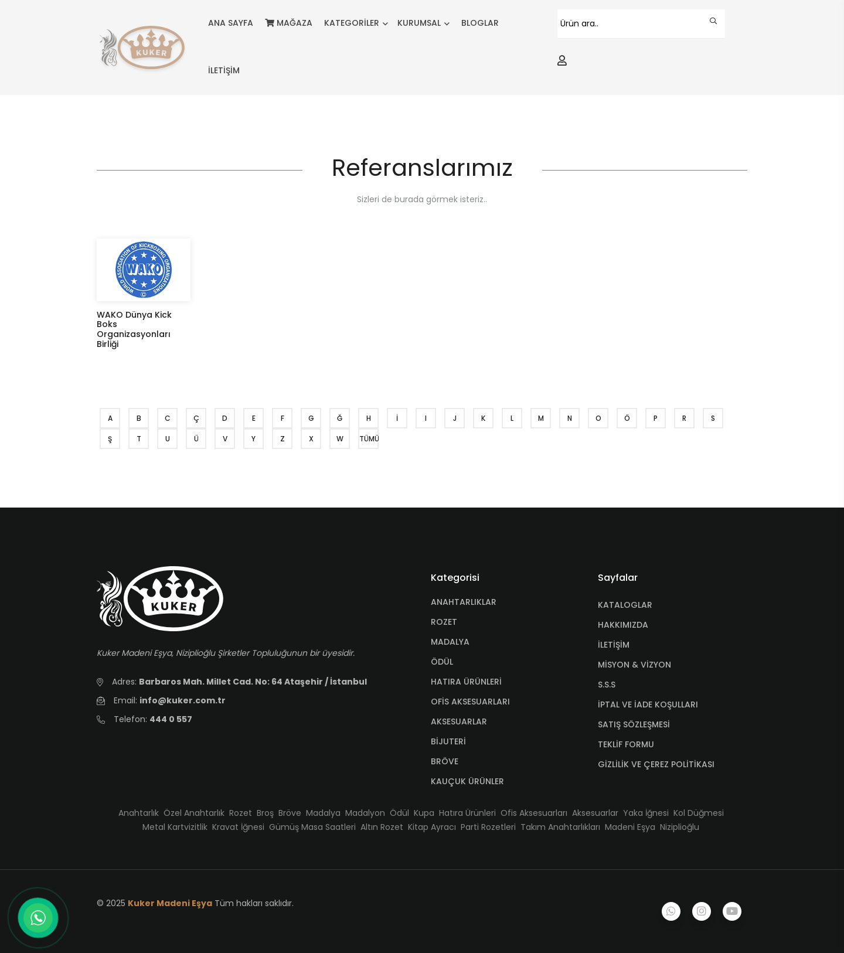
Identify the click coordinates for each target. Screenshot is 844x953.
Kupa (424, 813)
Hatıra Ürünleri (467, 813)
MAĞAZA (288, 23)
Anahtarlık (138, 813)
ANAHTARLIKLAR (463, 602)
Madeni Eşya (630, 827)
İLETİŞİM (224, 70)
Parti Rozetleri (488, 827)
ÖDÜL (442, 662)
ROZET (444, 622)
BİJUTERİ (448, 741)
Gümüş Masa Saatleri (312, 827)
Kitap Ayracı (432, 827)
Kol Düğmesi (698, 813)
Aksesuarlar (595, 813)
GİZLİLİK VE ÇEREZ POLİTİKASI (656, 764)
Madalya (323, 813)
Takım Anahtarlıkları (560, 827)
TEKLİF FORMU (626, 744)
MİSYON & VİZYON (634, 664)
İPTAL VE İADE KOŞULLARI (648, 704)
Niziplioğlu (679, 827)
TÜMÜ (369, 439)
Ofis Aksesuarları (534, 813)
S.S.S (606, 684)
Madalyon (365, 813)
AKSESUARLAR (459, 721)
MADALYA (450, 642)
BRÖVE (444, 761)
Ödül (399, 813)
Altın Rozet (381, 827)
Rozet (240, 813)
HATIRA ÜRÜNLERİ (466, 681)
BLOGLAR (480, 23)
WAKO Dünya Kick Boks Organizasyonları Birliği (134, 329)
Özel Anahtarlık (194, 813)
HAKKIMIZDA (623, 625)
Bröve (289, 813)
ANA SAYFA (230, 23)
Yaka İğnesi (646, 813)
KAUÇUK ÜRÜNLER (467, 781)
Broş (265, 813)
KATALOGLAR (625, 605)
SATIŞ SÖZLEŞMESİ (634, 724)
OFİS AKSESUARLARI (470, 701)
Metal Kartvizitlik (174, 827)
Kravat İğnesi (238, 827)
